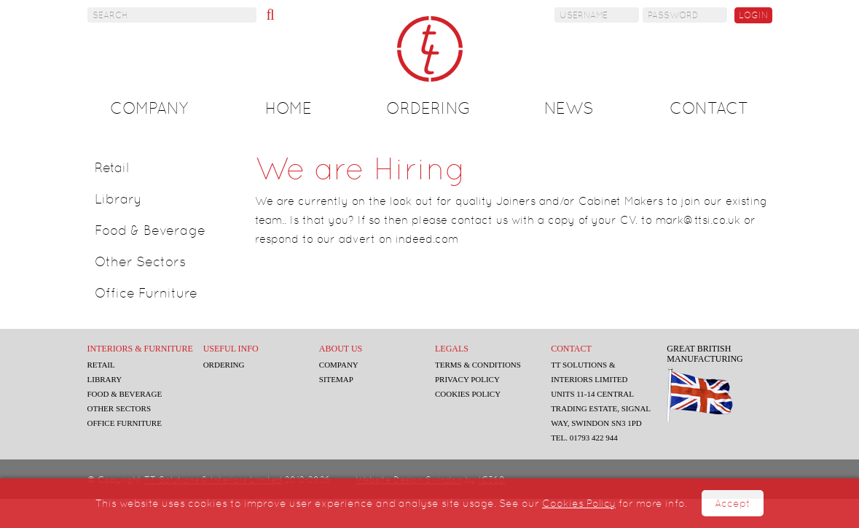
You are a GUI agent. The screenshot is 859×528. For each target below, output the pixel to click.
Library (118, 198)
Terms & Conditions (478, 364)
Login (753, 15)
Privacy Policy (467, 379)
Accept (732, 503)
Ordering (428, 108)
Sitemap (336, 379)
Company (149, 108)
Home (288, 108)
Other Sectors (140, 261)
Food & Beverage (150, 230)
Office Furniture (146, 292)
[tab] (165, 168)
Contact (709, 108)
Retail (112, 167)
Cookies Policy (579, 503)
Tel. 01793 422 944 (584, 437)
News (569, 108)
